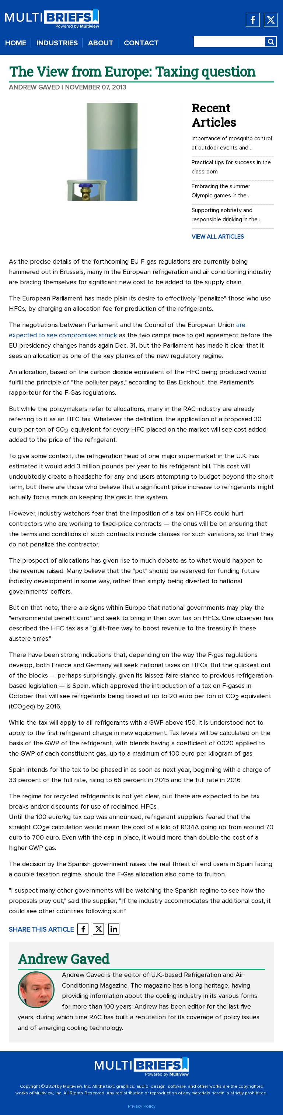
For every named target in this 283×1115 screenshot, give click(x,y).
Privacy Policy (142, 1106)
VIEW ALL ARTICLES (218, 237)
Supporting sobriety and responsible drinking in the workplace (225, 215)
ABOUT (100, 43)
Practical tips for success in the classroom (231, 167)
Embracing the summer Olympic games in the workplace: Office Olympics (226, 191)
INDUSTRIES (57, 43)
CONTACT (141, 43)
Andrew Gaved (34, 87)
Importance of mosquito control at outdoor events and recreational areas (232, 144)
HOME (15, 43)
